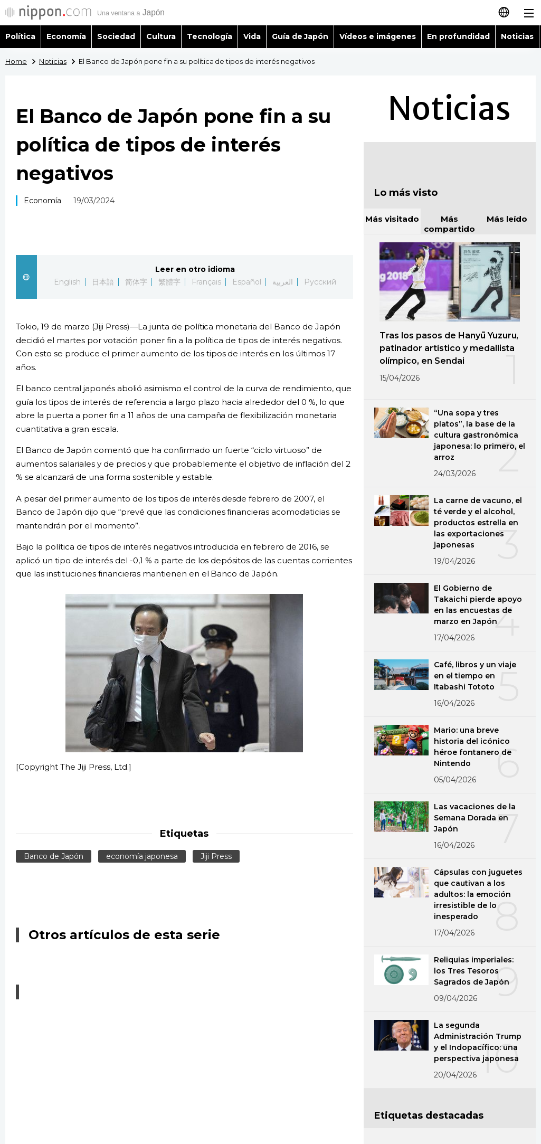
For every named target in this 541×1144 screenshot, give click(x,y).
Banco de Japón (53, 856)
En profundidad (458, 36)
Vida (252, 36)
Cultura (161, 36)
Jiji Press (216, 856)
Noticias (517, 36)
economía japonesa (142, 856)
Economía (66, 36)
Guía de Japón (300, 36)
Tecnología (209, 36)
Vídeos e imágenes (377, 36)
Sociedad (116, 36)
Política (20, 36)
